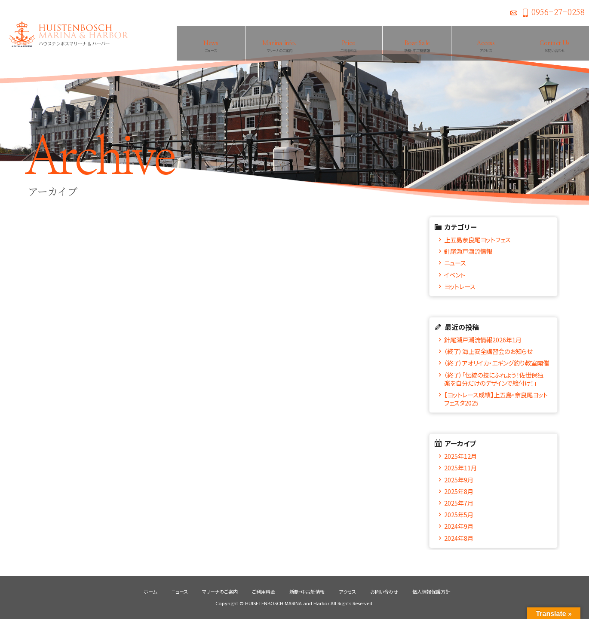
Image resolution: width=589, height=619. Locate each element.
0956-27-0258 (558, 13)
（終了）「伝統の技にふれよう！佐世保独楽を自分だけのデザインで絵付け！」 (493, 379)
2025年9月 (458, 480)
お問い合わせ (513, 12)
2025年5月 (458, 514)
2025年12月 (460, 456)
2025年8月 (458, 491)
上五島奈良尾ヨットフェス (477, 239)
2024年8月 (458, 538)
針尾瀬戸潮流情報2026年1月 (483, 339)
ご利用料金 (263, 591)
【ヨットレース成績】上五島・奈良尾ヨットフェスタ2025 (496, 398)
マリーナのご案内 (220, 591)
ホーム (150, 591)
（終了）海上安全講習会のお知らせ (488, 351)
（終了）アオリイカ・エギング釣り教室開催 (496, 363)
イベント (454, 275)
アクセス (347, 591)
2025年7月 (458, 503)
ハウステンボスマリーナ (64, 34)
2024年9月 (458, 526)
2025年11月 (460, 467)
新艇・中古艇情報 (307, 591)
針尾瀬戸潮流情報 (468, 251)
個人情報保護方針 (431, 591)
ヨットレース (459, 286)
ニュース (455, 263)
